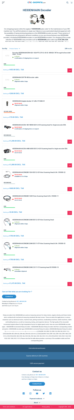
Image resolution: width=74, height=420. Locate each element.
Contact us (9, 296)
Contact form (37, 384)
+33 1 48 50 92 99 (21, 301)
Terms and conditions (9, 407)
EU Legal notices (27, 407)
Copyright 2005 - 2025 (65, 407)
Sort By (4, 48)
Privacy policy (46, 407)
